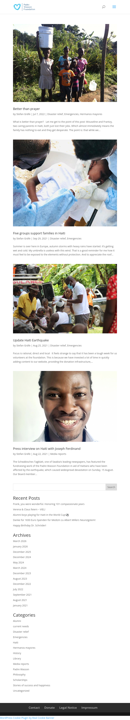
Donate (49, 708)
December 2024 (22, 557)
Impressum (89, 708)
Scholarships (20, 680)
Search (111, 487)
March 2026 (19, 541)
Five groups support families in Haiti (39, 233)
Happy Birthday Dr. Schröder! (29, 525)
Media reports (58, 454)
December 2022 (22, 584)
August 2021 (20, 600)
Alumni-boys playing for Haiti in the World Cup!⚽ (41, 514)
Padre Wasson (21, 669)
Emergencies (71, 114)
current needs (21, 626)
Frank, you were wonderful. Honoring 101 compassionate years (49, 504)
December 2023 (22, 573)
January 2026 (20, 546)
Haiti (15, 642)
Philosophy (19, 674)
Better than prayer (26, 109)
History (17, 653)
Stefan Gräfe (23, 114)
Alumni (17, 621)
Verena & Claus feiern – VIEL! (29, 509)
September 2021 (22, 594)
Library (17, 658)
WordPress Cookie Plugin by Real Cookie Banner (27, 717)
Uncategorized (21, 690)
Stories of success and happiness (31, 685)
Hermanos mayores (91, 114)
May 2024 (18, 562)
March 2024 (19, 567)
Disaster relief (55, 114)
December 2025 (22, 551)
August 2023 (20, 578)
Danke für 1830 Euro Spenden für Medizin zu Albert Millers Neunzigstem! (54, 520)
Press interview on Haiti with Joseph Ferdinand (47, 448)
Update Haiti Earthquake (31, 340)
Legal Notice (68, 708)
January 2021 (20, 605)
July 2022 (18, 589)
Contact (34, 708)
